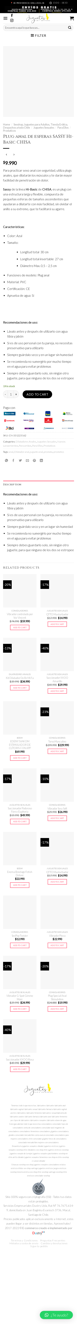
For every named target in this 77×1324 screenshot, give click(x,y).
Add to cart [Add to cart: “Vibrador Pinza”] (57, 945)
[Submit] (70, 27)
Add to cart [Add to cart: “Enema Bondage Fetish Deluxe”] (19, 885)
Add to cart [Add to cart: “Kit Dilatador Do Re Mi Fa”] (19, 688)
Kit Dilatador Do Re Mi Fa (20, 678)
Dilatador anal (21, 451)
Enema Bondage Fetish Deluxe (19, 873)
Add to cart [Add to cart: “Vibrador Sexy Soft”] (57, 818)
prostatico (58, 451)
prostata (48, 451)
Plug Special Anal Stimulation (57, 997)
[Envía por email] (27, 460)
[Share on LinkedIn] (41, 460)
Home (6, 124)
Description (12, 484)
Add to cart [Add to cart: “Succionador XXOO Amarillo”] (57, 691)
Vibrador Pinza (57, 935)
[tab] (38, 485)
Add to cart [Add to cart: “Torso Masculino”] (57, 751)
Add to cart (37, 394)
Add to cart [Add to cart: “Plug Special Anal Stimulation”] (57, 1009)
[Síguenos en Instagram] (11, 20)
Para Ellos (63, 127)
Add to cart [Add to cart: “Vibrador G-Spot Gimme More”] (19, 1009)
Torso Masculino (57, 741)
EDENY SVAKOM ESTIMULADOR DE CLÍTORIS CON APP (20, 745)
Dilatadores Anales (26, 441)
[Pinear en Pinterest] (34, 460)
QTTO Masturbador (57, 614)
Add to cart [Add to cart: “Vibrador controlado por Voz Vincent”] (19, 627)
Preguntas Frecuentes (52, 1240)
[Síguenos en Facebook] (11, 15)
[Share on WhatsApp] (6, 460)
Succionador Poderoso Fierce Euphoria (20, 810)
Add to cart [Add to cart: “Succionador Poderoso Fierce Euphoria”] (19, 821)
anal (11, 451)
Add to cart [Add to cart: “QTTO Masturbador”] (57, 624)
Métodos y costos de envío (23, 1243)
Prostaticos (9, 130)
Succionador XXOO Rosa (20, 1059)
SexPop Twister (20, 935)
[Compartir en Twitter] (20, 460)
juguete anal (36, 451)
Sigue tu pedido (39, 1246)
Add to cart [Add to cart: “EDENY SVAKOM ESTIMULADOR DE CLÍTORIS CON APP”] (19, 758)
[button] (56, 1315)
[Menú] (5, 18)
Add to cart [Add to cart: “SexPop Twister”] (19, 945)
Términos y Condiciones (24, 1240)
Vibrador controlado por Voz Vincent (20, 615)
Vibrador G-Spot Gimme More (19, 997)
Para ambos (25, 445)
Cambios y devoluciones (54, 1243)
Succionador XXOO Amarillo (57, 679)
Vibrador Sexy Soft (57, 808)
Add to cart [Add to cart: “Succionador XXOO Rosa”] (19, 1069)
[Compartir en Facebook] (13, 460)
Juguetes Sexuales (43, 127)
